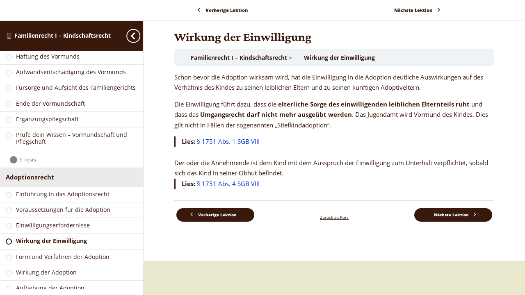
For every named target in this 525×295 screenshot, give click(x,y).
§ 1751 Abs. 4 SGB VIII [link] (228, 183)
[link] (71, 61)
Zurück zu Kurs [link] (334, 217)
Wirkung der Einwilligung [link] (339, 57)
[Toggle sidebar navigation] (140, 35)
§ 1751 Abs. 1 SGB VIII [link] (228, 141)
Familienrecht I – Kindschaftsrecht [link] (62, 35)
